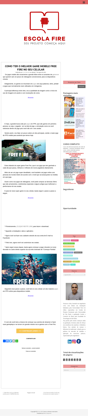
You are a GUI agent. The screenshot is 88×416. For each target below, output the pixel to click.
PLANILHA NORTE (68, 252)
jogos (35, 84)
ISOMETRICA (75, 240)
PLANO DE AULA (68, 255)
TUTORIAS (66, 264)
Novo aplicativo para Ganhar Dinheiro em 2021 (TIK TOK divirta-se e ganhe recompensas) (79, 102)
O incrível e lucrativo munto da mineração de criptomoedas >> (51, 393)
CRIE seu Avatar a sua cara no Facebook (80, 110)
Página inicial (31, 393)
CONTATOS (67, 240)
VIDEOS (73, 264)
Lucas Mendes (26, 72)
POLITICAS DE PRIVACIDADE (70, 258)
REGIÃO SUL (76, 261)
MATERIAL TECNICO (68, 246)
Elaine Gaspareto (47, 413)
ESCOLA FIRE (40, 411)
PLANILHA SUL (78, 252)
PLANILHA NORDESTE (69, 249)
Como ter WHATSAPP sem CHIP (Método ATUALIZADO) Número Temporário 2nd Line (80, 123)
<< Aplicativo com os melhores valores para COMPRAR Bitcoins (11, 393)
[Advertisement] (31, 111)
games (55, 74)
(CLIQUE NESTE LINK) (24, 226)
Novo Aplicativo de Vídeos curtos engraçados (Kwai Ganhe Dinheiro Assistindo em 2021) (80, 134)
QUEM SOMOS (67, 261)
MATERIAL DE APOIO (69, 243)
